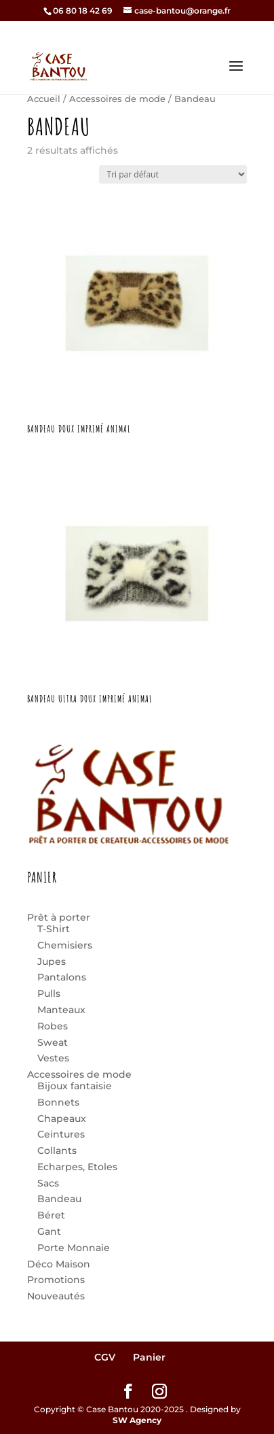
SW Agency (137, 1420)
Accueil (43, 99)
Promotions (56, 1280)
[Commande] (173, 174)
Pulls (48, 993)
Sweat (52, 1042)
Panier (149, 1357)
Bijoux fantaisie (74, 1086)
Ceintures (61, 1134)
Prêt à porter (58, 917)
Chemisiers (64, 945)
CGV (104, 1357)
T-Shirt (53, 929)
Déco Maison (58, 1264)
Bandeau (59, 1199)
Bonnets (58, 1102)
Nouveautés (56, 1296)
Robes (52, 1026)
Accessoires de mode (117, 99)
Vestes (53, 1058)
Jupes (51, 961)
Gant (49, 1231)
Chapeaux (61, 1118)
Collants (57, 1150)
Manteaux (61, 1010)
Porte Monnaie (73, 1248)
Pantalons (61, 977)
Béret (51, 1215)
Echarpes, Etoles (77, 1167)
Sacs (48, 1183)
